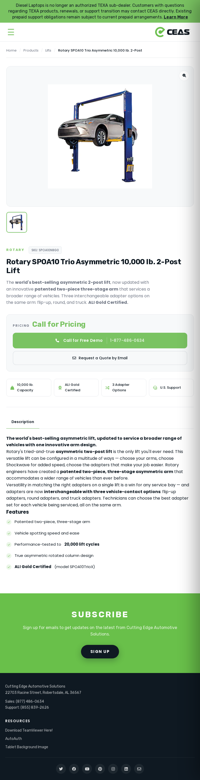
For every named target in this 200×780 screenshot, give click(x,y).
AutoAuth (13, 739)
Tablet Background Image (26, 747)
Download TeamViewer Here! (29, 730)
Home (11, 50)
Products (31, 50)
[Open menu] (11, 32)
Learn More (176, 17)
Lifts (48, 50)
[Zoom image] (184, 76)
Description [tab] (22, 421)
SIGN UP (100, 651)
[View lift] (16, 222)
